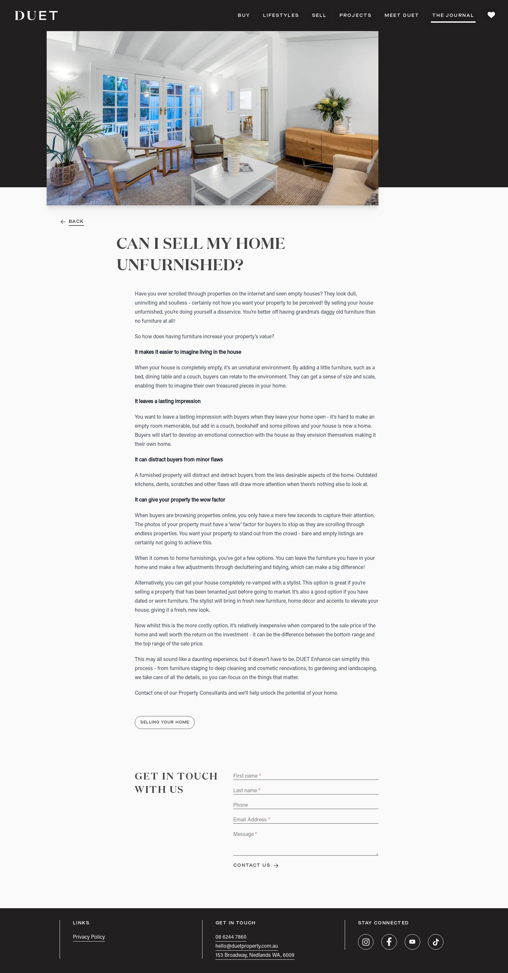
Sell (319, 15)
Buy (244, 15)
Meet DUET (402, 15)
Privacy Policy (89, 937)
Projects (356, 15)
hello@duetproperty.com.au (246, 946)
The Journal (453, 17)
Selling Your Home (164, 722)
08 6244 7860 (231, 937)
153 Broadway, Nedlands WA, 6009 (254, 955)
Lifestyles (281, 15)
